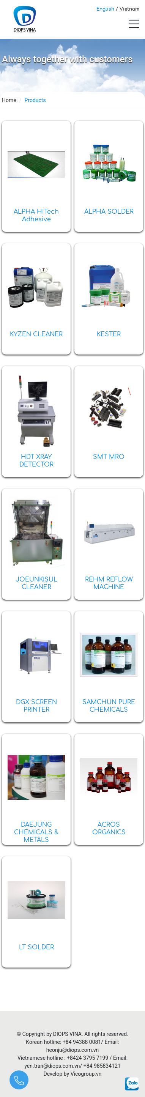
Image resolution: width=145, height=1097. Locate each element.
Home (9, 100)
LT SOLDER (36, 947)
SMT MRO (109, 457)
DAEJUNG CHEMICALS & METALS (36, 832)
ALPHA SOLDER (109, 211)
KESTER (109, 334)
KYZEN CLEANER (36, 334)
